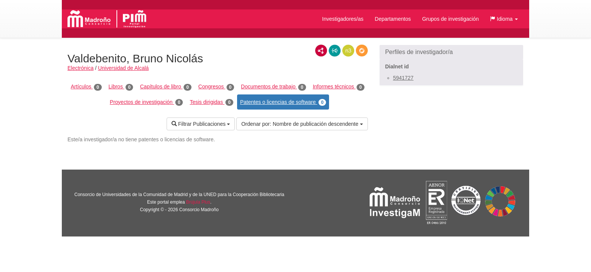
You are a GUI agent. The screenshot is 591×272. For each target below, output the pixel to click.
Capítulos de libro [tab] (165, 86)
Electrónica (80, 68)
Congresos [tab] (216, 86)
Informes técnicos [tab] (338, 86)
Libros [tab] (121, 86)
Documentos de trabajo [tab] (273, 86)
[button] (504, 18)
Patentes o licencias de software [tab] (283, 102)
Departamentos (393, 19)
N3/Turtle (348, 51)
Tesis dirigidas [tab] (211, 102)
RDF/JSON (362, 51)
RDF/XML (321, 51)
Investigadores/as (343, 19)
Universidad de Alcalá (123, 68)
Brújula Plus (198, 202)
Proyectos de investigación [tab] (146, 102)
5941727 (403, 78)
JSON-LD (335, 51)
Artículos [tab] (86, 86)
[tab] (451, 52)
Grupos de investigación (450, 19)
